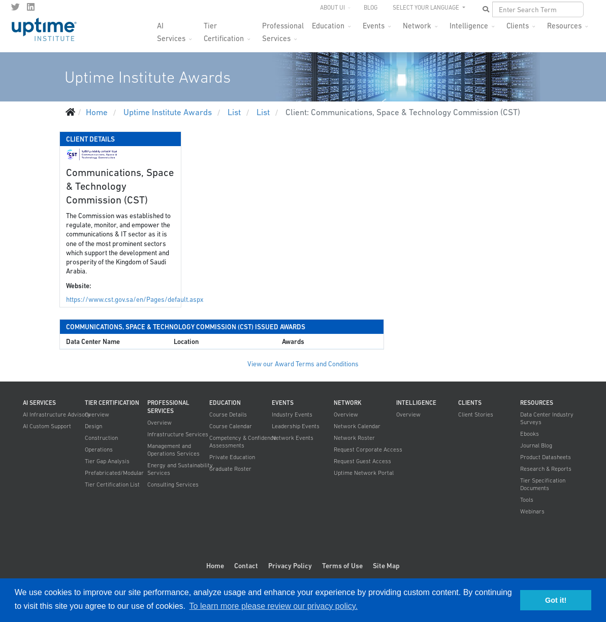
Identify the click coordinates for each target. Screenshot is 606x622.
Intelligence (469, 25)
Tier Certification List (112, 484)
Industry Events (292, 414)
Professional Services (283, 28)
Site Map (386, 566)
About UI (332, 7)
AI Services (171, 28)
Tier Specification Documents (542, 484)
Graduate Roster (230, 468)
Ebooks (529, 433)
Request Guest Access (362, 461)
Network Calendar (357, 426)
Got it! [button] (555, 600)
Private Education (232, 457)
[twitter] (15, 7)
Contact (246, 566)
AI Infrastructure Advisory (56, 414)
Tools (526, 499)
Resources (564, 25)
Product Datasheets (545, 457)
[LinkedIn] (31, 7)
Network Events (292, 437)
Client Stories (475, 414)
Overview (97, 414)
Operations (99, 449)
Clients (517, 25)
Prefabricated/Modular (114, 472)
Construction (101, 437)
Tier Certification (224, 28)
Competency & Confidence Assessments (242, 441)
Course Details (228, 414)
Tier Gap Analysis (107, 461)
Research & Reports (545, 468)
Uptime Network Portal (364, 472)
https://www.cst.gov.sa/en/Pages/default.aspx (135, 299)
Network (417, 25)
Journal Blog (536, 445)
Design (93, 426)
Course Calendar (230, 426)
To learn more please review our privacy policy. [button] (273, 606)
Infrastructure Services (177, 434)
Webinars (532, 511)
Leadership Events (296, 426)
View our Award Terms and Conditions (303, 364)
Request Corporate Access (368, 449)
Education (328, 25)
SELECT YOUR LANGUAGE (427, 7)
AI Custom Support (47, 426)
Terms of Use (342, 566)
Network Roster (354, 437)
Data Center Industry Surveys (546, 418)
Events (374, 25)
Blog (370, 7)
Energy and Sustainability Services (180, 469)
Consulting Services (173, 484)
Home (215, 566)
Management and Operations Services (173, 449)
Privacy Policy (290, 566)
